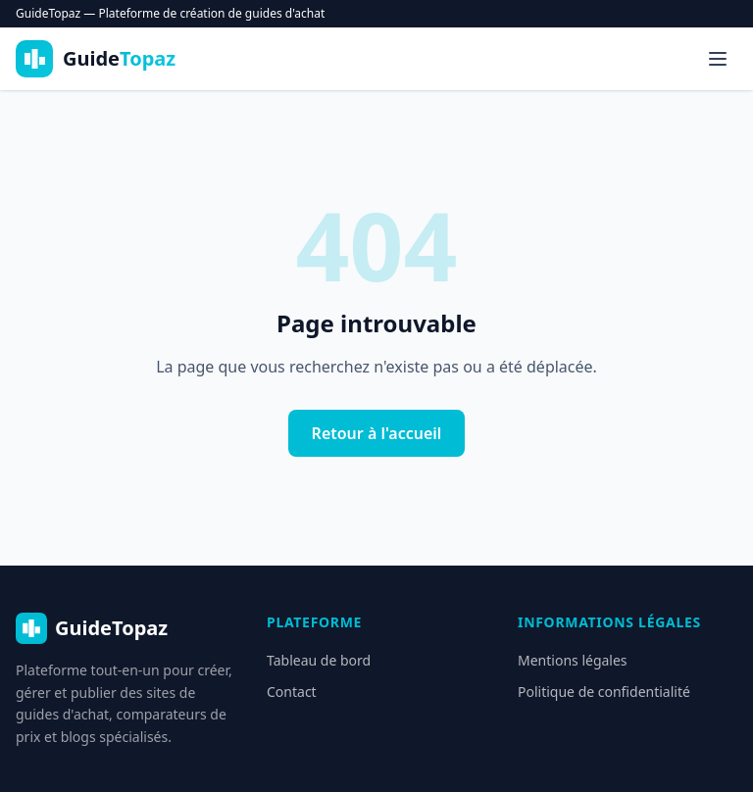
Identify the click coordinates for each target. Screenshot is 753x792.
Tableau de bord (319, 660)
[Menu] (717, 58)
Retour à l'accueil (377, 433)
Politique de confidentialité (604, 691)
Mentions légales (573, 660)
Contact (292, 691)
